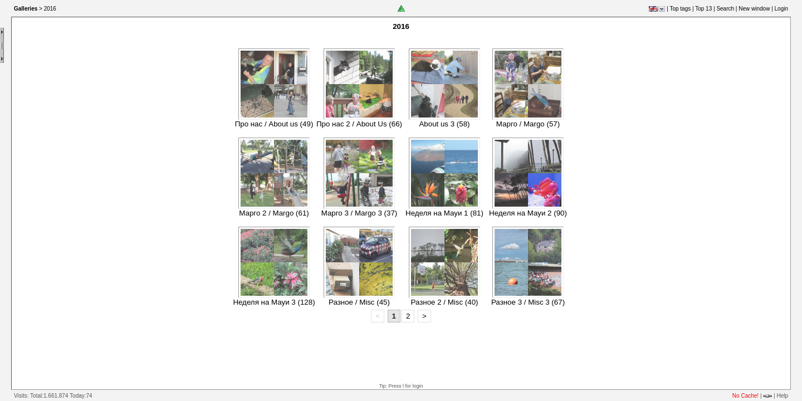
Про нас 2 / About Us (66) (359, 124)
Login (781, 9)
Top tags (680, 9)
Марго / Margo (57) (528, 124)
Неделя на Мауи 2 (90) (528, 213)
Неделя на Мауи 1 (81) (444, 213)
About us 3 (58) (444, 124)
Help (782, 396)
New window (754, 9)
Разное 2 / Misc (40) (444, 302)
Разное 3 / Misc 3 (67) (528, 302)
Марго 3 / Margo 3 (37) (359, 213)
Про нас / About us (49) (274, 124)
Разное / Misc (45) (359, 302)
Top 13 (703, 9)
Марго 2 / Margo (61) (274, 213)
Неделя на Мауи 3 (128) (274, 302)
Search (725, 9)
